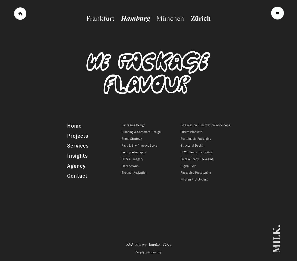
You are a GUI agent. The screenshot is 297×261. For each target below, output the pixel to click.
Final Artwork (130, 166)
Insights (77, 156)
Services (77, 146)
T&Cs (167, 244)
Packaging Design (133, 125)
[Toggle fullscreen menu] (277, 13)
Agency (76, 166)
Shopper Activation (134, 172)
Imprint (154, 244)
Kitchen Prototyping (193, 179)
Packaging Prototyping (195, 172)
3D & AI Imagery (132, 159)
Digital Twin (188, 166)
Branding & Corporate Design (141, 132)
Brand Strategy (131, 138)
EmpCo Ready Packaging (196, 159)
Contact (77, 176)
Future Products (191, 132)
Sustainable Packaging (195, 138)
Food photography (133, 152)
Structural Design (192, 145)
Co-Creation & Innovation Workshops (205, 125)
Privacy (141, 244)
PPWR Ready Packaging (196, 152)
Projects (77, 136)
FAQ (129, 244)
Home (74, 126)
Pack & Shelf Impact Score (139, 145)
